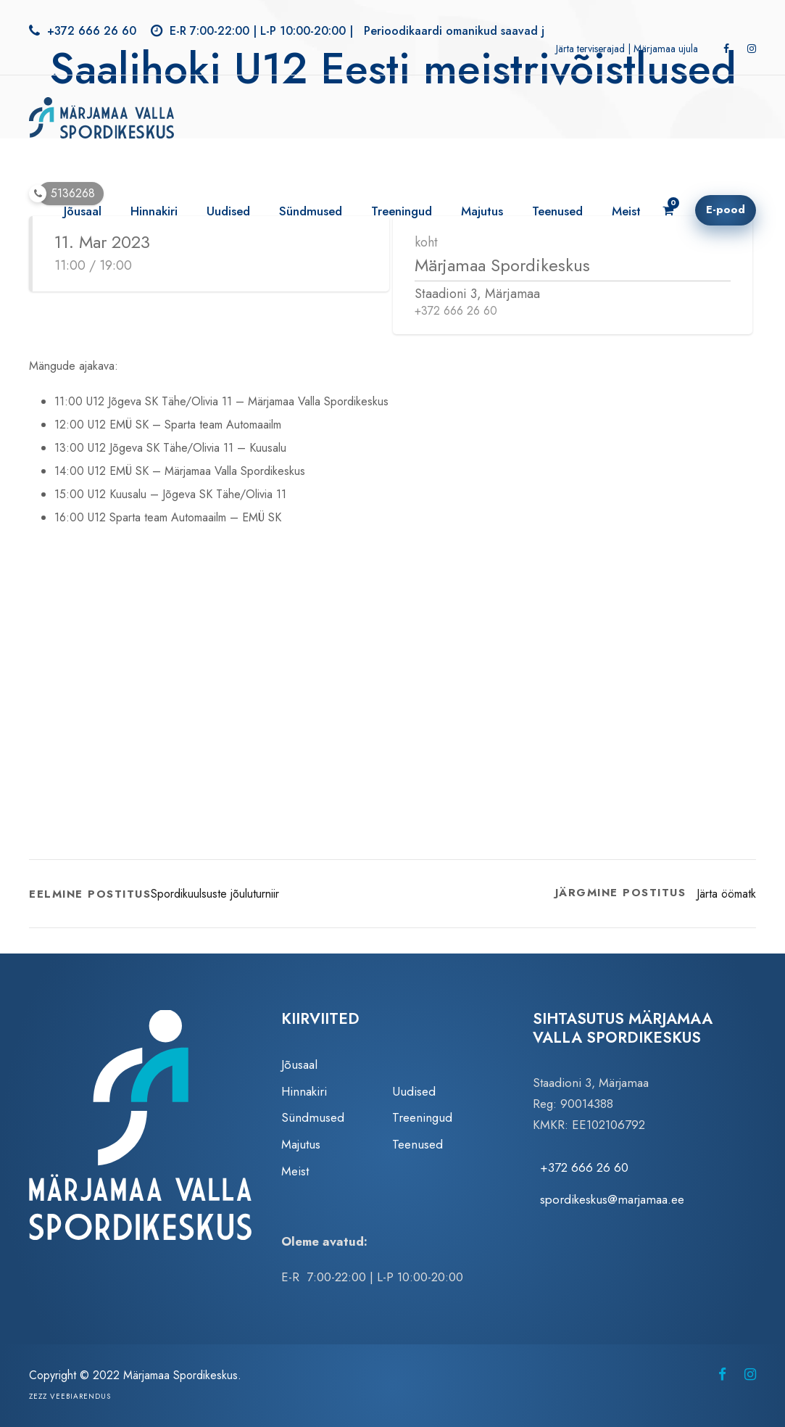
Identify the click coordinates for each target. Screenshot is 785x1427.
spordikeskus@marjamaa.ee (612, 1199)
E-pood (725, 210)
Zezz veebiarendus (70, 1396)
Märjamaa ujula (666, 48)
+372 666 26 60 (91, 30)
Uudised (228, 211)
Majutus (482, 211)
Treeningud (401, 211)
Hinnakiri (154, 211)
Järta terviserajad (590, 48)
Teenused (557, 211)
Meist (626, 211)
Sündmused (310, 211)
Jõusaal (82, 211)
